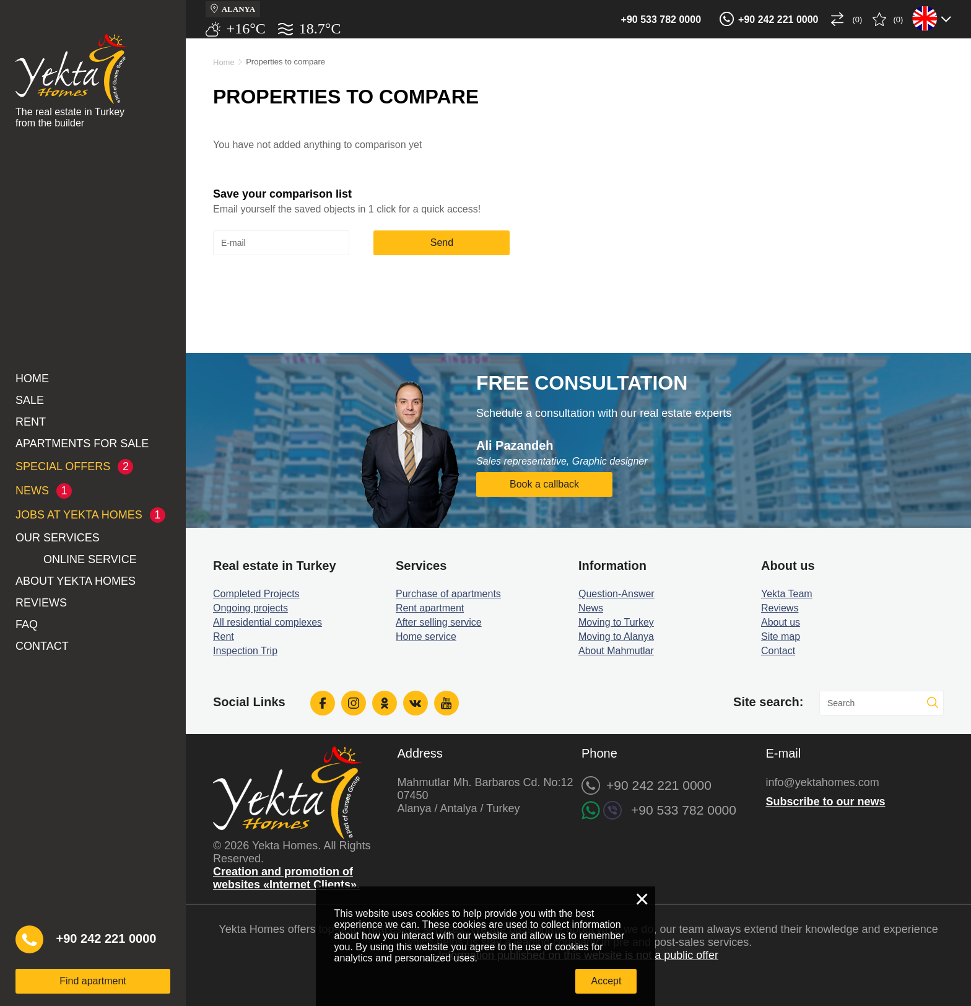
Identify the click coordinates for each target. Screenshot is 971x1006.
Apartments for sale (82, 443)
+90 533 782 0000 (661, 19)
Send (441, 242)
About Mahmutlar (616, 650)
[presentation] (307, 285)
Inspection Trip (245, 650)
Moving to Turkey (616, 622)
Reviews (41, 603)
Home (32, 378)
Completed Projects (256, 593)
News (590, 608)
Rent (30, 422)
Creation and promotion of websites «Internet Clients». (286, 878)
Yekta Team (786, 593)
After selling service (439, 622)
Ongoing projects (250, 608)
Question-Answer (616, 593)
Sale (29, 400)
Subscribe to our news (826, 801)
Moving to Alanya (616, 636)
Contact (42, 646)
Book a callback (544, 484)
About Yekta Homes (75, 581)
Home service (426, 636)
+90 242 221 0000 (778, 19)
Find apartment (92, 981)
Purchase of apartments (448, 593)
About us (780, 622)
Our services (57, 537)
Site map (780, 636)
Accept (606, 981)
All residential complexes (267, 622)
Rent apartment (430, 608)
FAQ (26, 624)
